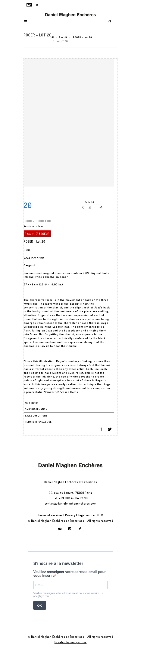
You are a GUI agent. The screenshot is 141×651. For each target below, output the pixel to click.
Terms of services (50, 515)
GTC (100, 515)
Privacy (70, 515)
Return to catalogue (38, 421)
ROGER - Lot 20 (82, 37)
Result (63, 37)
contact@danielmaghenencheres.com (71, 503)
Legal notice (86, 515)
